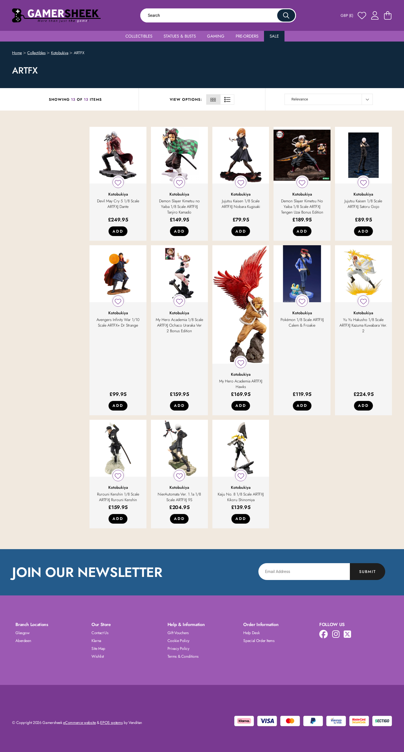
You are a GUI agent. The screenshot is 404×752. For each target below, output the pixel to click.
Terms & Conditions (183, 656)
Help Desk (251, 633)
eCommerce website (79, 722)
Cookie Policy (178, 640)
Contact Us (100, 633)
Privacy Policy (178, 648)
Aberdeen (23, 640)
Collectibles (138, 36)
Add (118, 231)
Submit (367, 571)
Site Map (98, 648)
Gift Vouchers (178, 633)
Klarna (96, 640)
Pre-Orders (247, 36)
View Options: (186, 99)
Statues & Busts (180, 36)
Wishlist (97, 656)
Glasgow (22, 633)
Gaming (215, 36)
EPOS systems (111, 722)
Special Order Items (258, 640)
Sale (274, 36)
